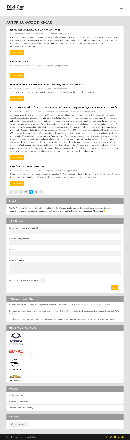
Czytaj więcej (17, 53)
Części (51, 171)
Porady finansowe (61, 171)
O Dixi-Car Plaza (16, 395)
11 (26, 192)
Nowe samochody (56, 34)
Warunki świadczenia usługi (21, 407)
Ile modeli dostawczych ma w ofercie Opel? (36, 29)
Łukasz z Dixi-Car (32, 34)
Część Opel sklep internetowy (28, 166)
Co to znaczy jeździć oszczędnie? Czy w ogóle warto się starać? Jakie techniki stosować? (63, 107)
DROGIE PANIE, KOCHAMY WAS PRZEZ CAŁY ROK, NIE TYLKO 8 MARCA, (46, 84)
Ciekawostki (53, 88)
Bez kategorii (54, 66)
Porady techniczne (79, 111)
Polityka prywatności (18, 401)
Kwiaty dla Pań (19, 61)
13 (36, 192)
